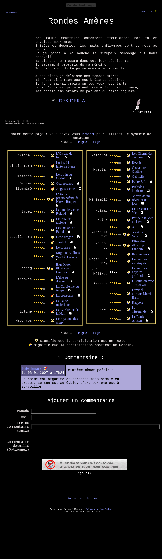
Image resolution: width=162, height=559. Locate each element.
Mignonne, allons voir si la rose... (68, 254)
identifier (88, 134)
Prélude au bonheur (139, 188)
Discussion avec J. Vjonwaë (143, 283)
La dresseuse (64, 295)
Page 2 (82, 141)
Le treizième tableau (64, 220)
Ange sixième (65, 189)
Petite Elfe (139, 181)
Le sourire (63, 247)
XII (134, 227)
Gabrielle (138, 176)
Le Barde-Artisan (139, 318)
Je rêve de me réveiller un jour (141, 199)
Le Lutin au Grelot (64, 176)
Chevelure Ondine (139, 169)
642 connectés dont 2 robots (99, 509)
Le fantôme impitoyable (140, 261)
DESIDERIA (72, 100)
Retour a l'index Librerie (80, 498)
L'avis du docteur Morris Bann (142, 293)
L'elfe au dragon (62, 279)
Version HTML (147, 11)
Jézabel (61, 242)
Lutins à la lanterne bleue (65, 164)
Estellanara (32, 368)
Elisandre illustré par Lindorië (139, 245)
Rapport (137, 302)
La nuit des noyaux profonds (139, 271)
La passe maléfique (63, 302)
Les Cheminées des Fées (142, 155)
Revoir (136, 162)
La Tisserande (139, 309)
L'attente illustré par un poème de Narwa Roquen (67, 197)
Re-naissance (141, 254)
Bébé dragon (64, 237)
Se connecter (11, 12)
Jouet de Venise (137, 234)
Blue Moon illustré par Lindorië (63, 268)
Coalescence (64, 183)
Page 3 (97, 141)
